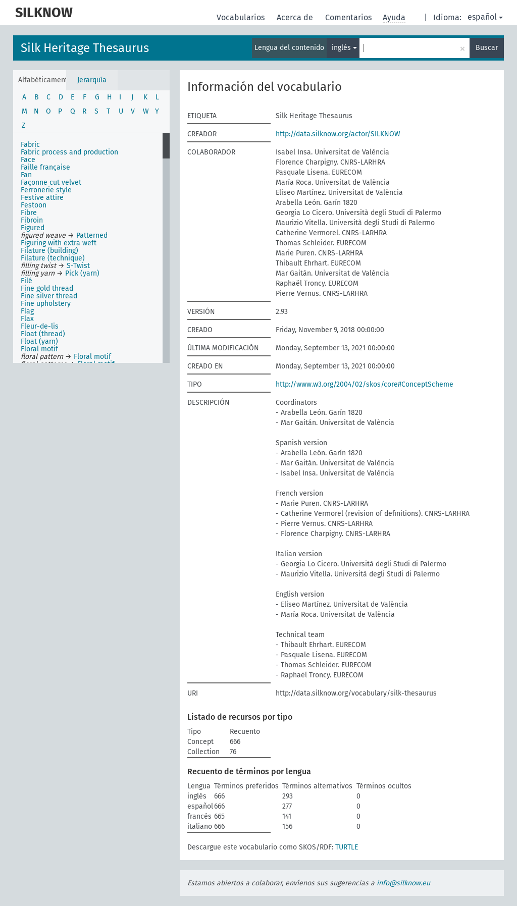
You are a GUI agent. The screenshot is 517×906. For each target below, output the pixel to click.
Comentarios (349, 17)
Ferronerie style (46, 190)
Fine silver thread (49, 296)
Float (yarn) (39, 341)
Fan (26, 175)
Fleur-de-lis (40, 326)
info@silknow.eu (403, 883)
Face (28, 159)
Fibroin (32, 220)
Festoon (33, 205)
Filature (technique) (53, 258)
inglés (344, 47)
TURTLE (346, 847)
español (485, 17)
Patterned (92, 235)
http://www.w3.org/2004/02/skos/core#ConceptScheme (364, 384)
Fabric (30, 144)
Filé (26, 281)
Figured (32, 228)
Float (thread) (43, 334)
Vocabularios (242, 17)
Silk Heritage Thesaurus (85, 48)
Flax (27, 318)
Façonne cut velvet (51, 182)
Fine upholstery (46, 303)
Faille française (45, 167)
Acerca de (296, 17)
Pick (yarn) (82, 273)
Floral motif (39, 349)
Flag (27, 311)
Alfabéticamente (42, 80)
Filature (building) (49, 250)
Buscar (487, 47)
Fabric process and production (69, 152)
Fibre (29, 212)
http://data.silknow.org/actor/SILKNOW (338, 134)
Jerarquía (92, 80)
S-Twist (78, 265)
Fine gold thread (47, 288)
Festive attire (42, 197)
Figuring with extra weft (58, 243)
